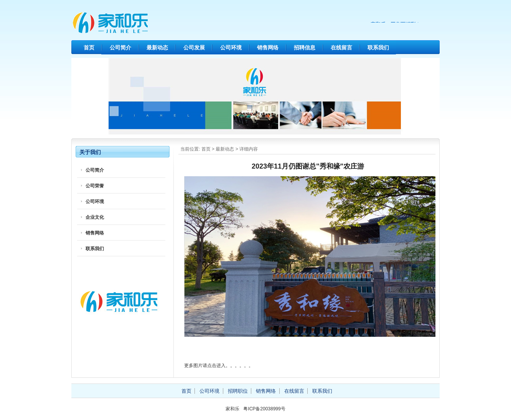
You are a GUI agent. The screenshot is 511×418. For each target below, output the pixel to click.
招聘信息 (304, 47)
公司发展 (194, 47)
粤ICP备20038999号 (264, 408)
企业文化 (95, 217)
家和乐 (144, 22)
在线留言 (341, 47)
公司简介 (120, 47)
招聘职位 (238, 391)
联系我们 (378, 47)
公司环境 (231, 47)
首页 (89, 47)
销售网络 (268, 47)
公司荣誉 (95, 186)
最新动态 (157, 47)
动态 (229, 149)
